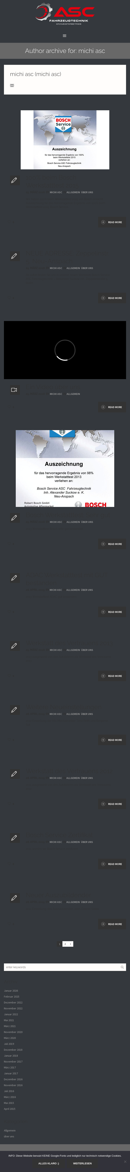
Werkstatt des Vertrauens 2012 (69, 771)
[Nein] (125, 1162)
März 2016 (10, 1097)
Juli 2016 (9, 1091)
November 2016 (13, 1085)
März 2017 (10, 1067)
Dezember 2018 (13, 1049)
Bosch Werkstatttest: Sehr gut (68, 515)
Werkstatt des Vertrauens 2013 (69, 643)
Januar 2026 (11, 990)
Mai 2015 (9, 1103)
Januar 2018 (11, 1055)
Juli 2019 (9, 1044)
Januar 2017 (11, 1073)
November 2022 (13, 1008)
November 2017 (13, 1061)
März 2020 (10, 1038)
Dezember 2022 (13, 1002)
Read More (111, 222)
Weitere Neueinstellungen (63, 707)
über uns (87, 192)
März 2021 (10, 1026)
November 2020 (13, 1032)
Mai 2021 (9, 1020)
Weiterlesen (82, 1163)
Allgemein (73, 192)
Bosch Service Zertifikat (59, 835)
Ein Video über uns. (53, 387)
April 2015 (9, 1109)
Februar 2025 (11, 996)
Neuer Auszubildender (58, 895)
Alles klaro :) (48, 1163)
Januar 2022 (11, 1014)
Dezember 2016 (13, 1079)
